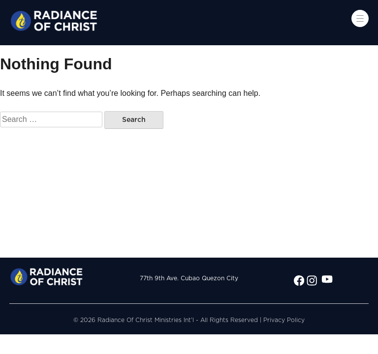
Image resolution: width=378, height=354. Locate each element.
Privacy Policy (284, 320)
